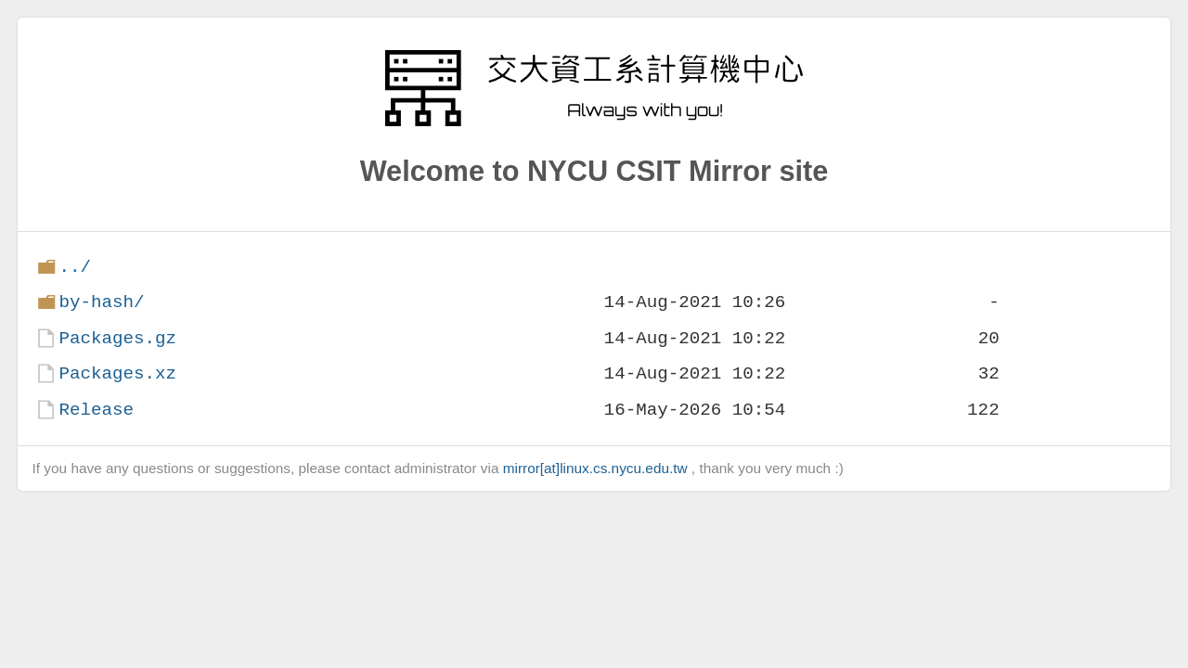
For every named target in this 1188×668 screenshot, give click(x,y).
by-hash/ (101, 302)
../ (74, 266)
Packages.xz (117, 373)
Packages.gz (117, 338)
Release (96, 409)
